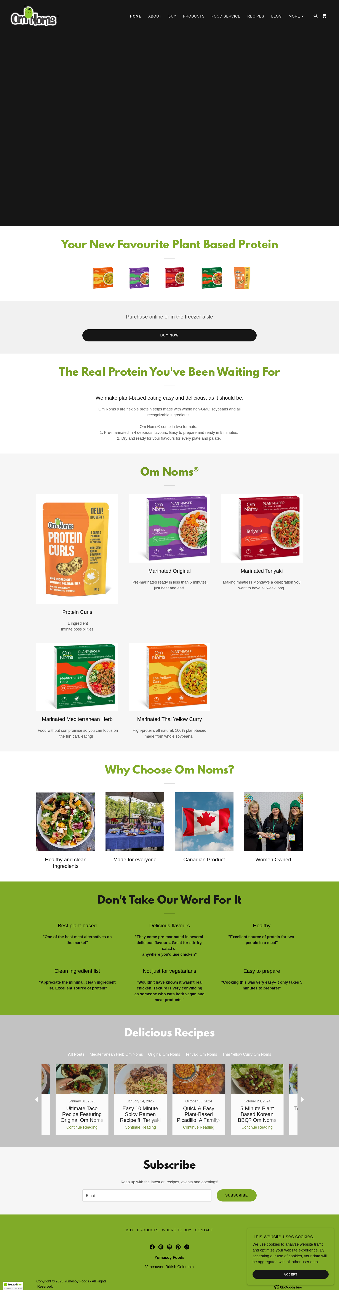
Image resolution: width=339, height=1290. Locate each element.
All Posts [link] (76, 1054)
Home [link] (135, 16)
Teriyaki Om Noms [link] (201, 1054)
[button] (296, 16)
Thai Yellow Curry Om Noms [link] (246, 1054)
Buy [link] (172, 16)
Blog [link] (276, 16)
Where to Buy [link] (177, 1230)
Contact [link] (204, 1230)
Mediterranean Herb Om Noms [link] (116, 1054)
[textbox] (146, 1195)
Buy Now (169, 335)
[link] (35, 15)
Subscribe (236, 1195)
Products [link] (194, 16)
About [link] (155, 16)
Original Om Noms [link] (164, 1054)
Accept (290, 1274)
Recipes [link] (255, 16)
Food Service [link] (225, 16)
